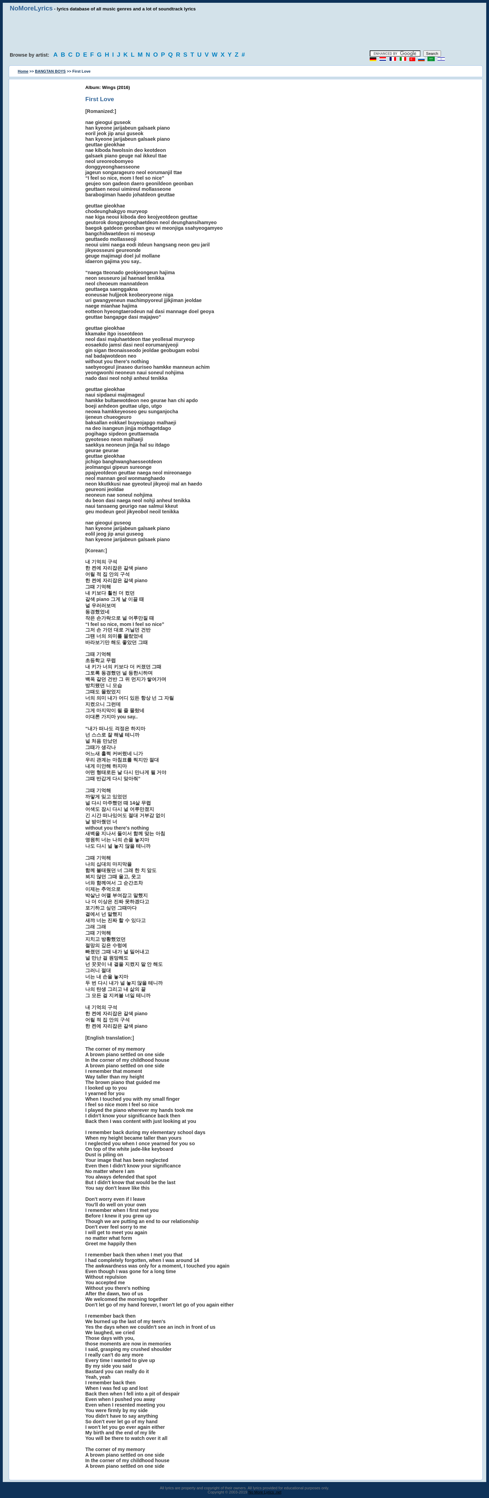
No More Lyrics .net (264, 1492)
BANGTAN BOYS (50, 71)
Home (23, 71)
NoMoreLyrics (31, 8)
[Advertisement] (244, 31)
